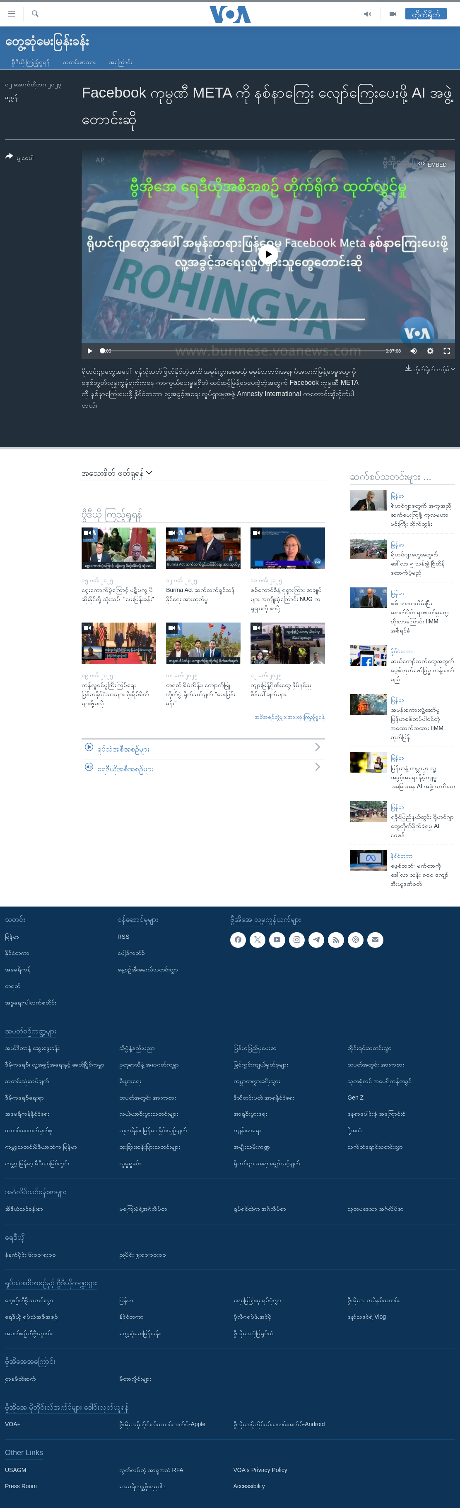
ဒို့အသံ (354, 1130)
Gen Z (355, 1097)
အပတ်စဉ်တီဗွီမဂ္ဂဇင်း (29, 1333)
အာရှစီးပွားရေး (250, 1113)
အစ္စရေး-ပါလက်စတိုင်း (30, 1002)
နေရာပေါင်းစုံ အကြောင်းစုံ (376, 1113)
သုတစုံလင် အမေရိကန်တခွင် (379, 1081)
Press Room (21, 1486)
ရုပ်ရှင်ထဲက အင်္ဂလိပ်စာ (260, 1208)
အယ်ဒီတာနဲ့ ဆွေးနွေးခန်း (32, 1048)
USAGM (15, 1470)
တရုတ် (12, 986)
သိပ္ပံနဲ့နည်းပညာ (137, 1048)
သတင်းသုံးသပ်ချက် (27, 1081)
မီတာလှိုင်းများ (135, 1378)
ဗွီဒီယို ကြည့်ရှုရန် (31, 62)
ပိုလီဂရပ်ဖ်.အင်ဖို (253, 1316)
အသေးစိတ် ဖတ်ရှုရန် (117, 472)
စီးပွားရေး (130, 1081)
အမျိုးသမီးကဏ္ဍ (252, 1146)
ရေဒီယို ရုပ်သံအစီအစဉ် (31, 1316)
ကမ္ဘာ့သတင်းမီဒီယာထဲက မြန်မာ (41, 1146)
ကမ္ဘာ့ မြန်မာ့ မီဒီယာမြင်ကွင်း (37, 1163)
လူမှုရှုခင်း (130, 1163)
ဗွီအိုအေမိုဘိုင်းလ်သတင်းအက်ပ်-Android (279, 1424)
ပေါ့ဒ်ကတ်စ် (131, 953)
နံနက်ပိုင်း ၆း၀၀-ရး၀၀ (30, 1254)
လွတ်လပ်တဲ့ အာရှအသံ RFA (151, 1470)
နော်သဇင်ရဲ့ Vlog (366, 1316)
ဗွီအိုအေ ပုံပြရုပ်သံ (254, 1333)
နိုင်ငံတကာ (402, 651)
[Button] (19, 158)
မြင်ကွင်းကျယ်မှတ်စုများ (261, 1064)
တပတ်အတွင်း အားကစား (147, 1097)
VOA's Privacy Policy (260, 1470)
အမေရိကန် (18, 969)
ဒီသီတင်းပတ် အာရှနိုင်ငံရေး (264, 1097)
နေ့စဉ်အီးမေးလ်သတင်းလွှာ (148, 969)
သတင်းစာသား (79, 62)
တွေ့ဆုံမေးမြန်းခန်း (140, 1333)
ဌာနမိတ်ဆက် (20, 1378)
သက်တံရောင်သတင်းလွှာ (375, 1146)
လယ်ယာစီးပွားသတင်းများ (148, 1113)
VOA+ (13, 1424)
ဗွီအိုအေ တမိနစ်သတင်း (373, 1300)
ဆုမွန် (11, 97)
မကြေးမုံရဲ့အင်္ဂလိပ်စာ (143, 1208)
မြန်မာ (397, 496)
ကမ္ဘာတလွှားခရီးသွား (257, 1081)
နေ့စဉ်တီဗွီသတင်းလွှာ (29, 1300)
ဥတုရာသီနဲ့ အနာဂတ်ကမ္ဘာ (149, 1064)
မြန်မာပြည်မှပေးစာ (255, 1048)
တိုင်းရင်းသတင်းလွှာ (369, 1048)
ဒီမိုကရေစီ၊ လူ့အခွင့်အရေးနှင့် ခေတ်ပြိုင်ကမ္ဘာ (54, 1064)
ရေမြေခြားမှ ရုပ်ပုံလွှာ (258, 1300)
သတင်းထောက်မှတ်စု (29, 1130)
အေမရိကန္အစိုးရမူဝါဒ (142, 1486)
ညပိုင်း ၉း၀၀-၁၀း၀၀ (142, 1254)
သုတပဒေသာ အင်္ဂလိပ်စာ (375, 1208)
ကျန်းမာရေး (247, 1130)
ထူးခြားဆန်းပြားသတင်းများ (149, 1146)
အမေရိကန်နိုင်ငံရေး (27, 1113)
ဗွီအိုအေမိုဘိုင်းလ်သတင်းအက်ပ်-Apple (162, 1424)
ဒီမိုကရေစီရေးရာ (24, 1097)
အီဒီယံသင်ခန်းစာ (24, 1208)
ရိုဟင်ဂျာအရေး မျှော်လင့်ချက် (267, 1163)
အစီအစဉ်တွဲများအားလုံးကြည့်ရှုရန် (290, 717)
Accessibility (249, 1486)
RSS (124, 936)
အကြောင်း (120, 62)
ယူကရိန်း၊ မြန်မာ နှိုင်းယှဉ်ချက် (153, 1130)
